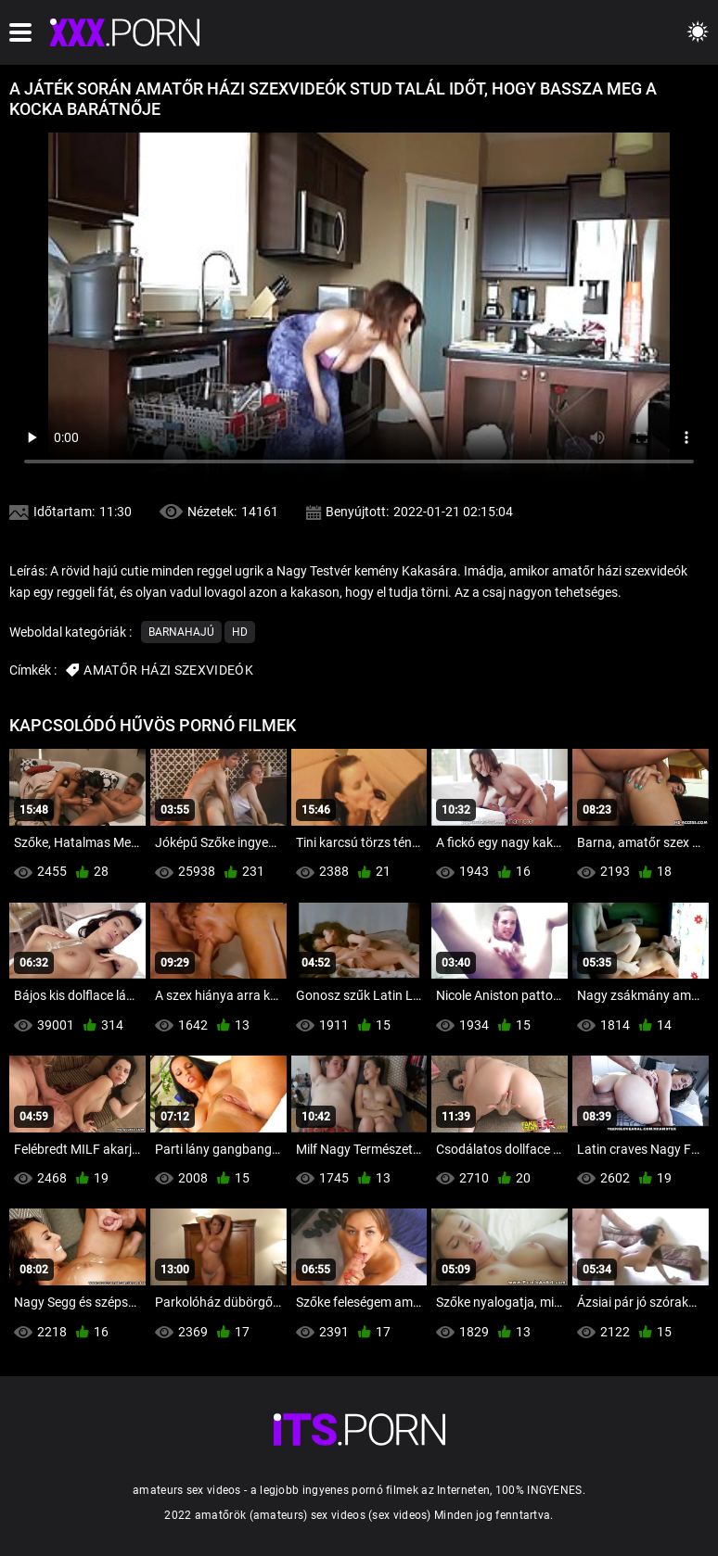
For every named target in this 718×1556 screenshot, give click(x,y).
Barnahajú (181, 632)
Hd (240, 632)
